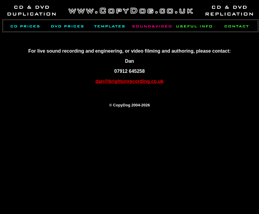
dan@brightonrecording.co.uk (130, 81)
